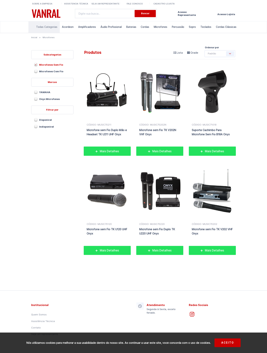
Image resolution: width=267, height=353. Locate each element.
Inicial (34, 37)
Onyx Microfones (49, 99)
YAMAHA (44, 92)
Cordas (145, 26)
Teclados (205, 26)
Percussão (178, 26)
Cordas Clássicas (226, 26)
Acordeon (68, 26)
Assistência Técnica (43, 321)
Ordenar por (212, 47)
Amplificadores (87, 26)
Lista (178, 52)
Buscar (145, 13)
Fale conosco (135, 3)
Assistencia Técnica (76, 3)
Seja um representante (105, 3)
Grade (192, 52)
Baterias (131, 26)
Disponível (45, 120)
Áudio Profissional (111, 26)
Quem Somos (39, 314)
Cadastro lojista (164, 3)
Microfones (160, 26)
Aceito (227, 342)
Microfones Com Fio (51, 71)
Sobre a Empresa (42, 3)
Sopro (192, 26)
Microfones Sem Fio (51, 64)
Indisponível (46, 126)
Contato (36, 327)
